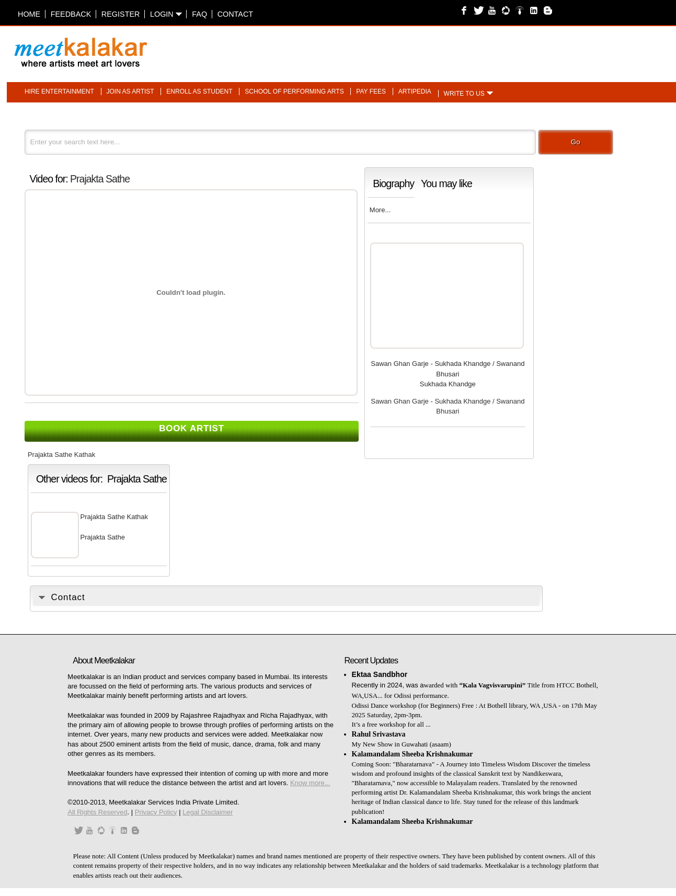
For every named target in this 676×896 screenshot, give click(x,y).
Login (166, 14)
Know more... (310, 783)
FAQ (199, 14)
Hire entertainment (59, 91)
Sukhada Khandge (448, 384)
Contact (235, 14)
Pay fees (371, 91)
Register (120, 14)
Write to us (464, 93)
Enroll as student (199, 91)
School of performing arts (294, 91)
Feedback (71, 14)
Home (29, 14)
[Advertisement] (468, 47)
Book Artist (191, 428)
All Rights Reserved (97, 812)
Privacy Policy (156, 812)
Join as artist (130, 91)
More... (380, 210)
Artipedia (414, 91)
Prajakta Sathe (100, 179)
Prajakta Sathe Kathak (114, 517)
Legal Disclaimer (207, 812)
